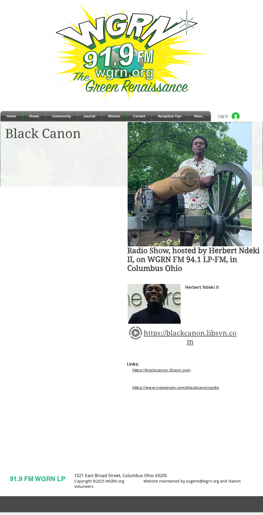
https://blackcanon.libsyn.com (161, 370)
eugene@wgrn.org (202, 481)
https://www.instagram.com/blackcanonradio (175, 387)
